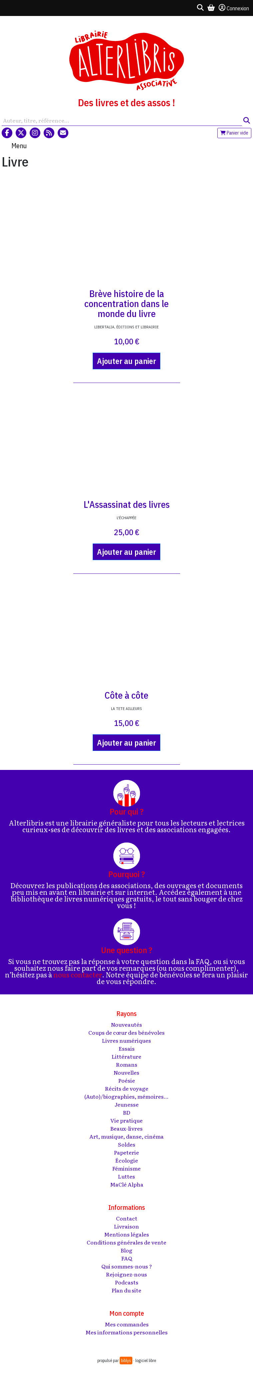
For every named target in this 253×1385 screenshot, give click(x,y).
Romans (126, 1064)
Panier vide (234, 133)
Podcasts (126, 1282)
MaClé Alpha (126, 1184)
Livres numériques (126, 1040)
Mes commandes (127, 1324)
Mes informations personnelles (126, 1332)
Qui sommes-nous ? (126, 1266)
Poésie (126, 1080)
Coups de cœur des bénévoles (126, 1032)
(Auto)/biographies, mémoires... (126, 1096)
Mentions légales (126, 1234)
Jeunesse (127, 1104)
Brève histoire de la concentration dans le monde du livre (126, 303)
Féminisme (126, 1168)
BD (126, 1112)
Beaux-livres (126, 1128)
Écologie (126, 1160)
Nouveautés (126, 1024)
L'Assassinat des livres (127, 504)
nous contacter (77, 974)
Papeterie (126, 1152)
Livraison (126, 1226)
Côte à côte (126, 695)
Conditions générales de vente (126, 1242)
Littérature (126, 1056)
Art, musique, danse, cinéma (126, 1136)
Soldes (126, 1144)
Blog (126, 1250)
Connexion (234, 8)
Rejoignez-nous (126, 1274)
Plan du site (126, 1290)
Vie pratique (126, 1120)
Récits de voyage (126, 1088)
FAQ (126, 1258)
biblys (126, 1360)
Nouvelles (126, 1072)
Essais (127, 1048)
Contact (126, 1218)
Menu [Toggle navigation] (19, 145)
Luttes (126, 1176)
